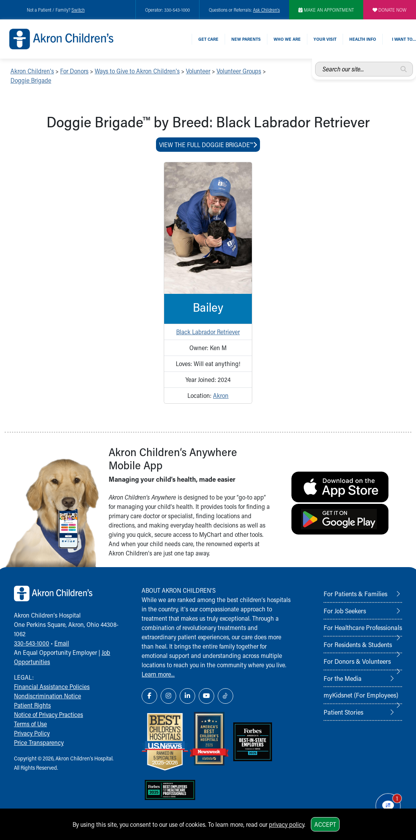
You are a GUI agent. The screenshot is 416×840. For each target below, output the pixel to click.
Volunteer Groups (239, 71)
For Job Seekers (345, 610)
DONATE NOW (390, 10)
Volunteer (198, 71)
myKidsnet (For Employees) (361, 695)
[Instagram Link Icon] (168, 696)
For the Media (343, 678)
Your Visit (325, 39)
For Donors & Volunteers (357, 661)
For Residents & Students (358, 644)
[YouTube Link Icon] (206, 696)
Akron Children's (32, 71)
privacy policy (286, 824)
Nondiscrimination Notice (47, 696)
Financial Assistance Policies (52, 686)
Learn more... (158, 674)
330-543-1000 (31, 643)
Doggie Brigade (30, 80)
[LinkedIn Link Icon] (187, 696)
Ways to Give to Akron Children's (137, 71)
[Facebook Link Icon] (149, 696)
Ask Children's (266, 10)
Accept (325, 824)
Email (61, 643)
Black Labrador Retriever (208, 332)
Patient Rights (32, 705)
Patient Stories (343, 712)
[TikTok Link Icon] (225, 696)
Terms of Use (30, 724)
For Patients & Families (355, 593)
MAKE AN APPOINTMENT (326, 10)
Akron (221, 395)
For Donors (74, 71)
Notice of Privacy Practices (48, 714)
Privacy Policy (32, 733)
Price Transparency (39, 742)
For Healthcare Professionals (363, 627)
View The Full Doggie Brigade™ (208, 145)
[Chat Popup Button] (388, 806)
